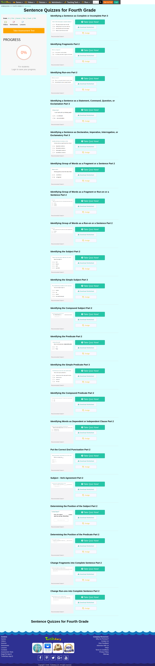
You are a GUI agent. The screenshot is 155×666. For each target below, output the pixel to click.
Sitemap (106, 654)
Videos (3, 641)
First (13, 18)
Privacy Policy (104, 652)
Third (24, 18)
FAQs (107, 648)
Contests (4, 650)
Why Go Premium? (102, 639)
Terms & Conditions (102, 650)
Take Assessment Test (24, 30)
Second (18, 18)
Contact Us (105, 641)
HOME (3, 6)
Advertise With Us (103, 645)
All (8, 18)
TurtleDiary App (7, 656)
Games (3, 639)
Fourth (30, 18)
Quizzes (4, 643)
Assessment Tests (7, 652)
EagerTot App (6, 654)
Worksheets (5, 645)
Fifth (34, 18)
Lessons (4, 648)
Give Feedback (104, 643)
